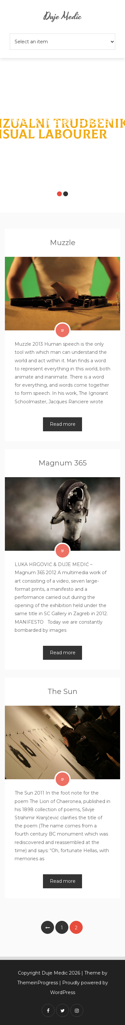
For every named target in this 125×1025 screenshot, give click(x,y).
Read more (63, 424)
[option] (62, 131)
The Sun (62, 691)
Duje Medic (63, 17)
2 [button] (65, 193)
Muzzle (63, 242)
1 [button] (59, 193)
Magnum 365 (62, 463)
